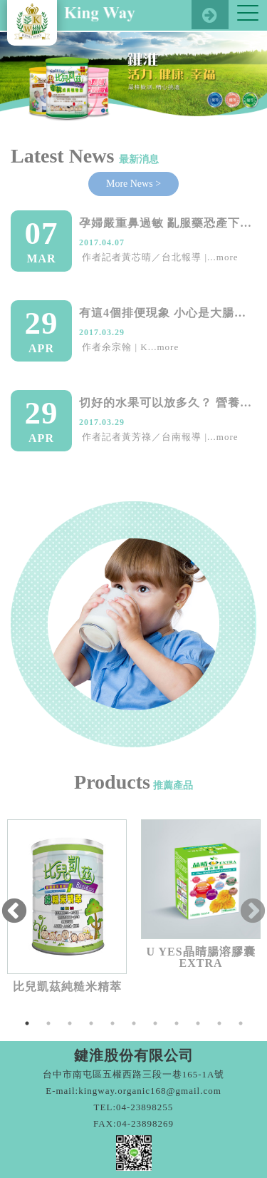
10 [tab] (219, 1023)
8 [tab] (176, 1023)
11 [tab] (241, 1023)
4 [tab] (91, 1023)
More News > (133, 183)
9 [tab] (198, 1023)
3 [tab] (70, 1023)
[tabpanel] (67, 906)
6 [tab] (134, 1023)
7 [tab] (155, 1023)
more (227, 257)
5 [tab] (112, 1023)
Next (253, 912)
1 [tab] (27, 1023)
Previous (14, 912)
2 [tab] (48, 1023)
